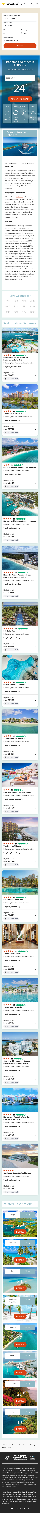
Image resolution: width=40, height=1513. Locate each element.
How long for (25, 30)
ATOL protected (11, 379)
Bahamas (19, 197)
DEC (32, 312)
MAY (7, 306)
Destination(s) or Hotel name (12, 15)
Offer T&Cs (6, 1445)
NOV (24, 312)
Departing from (8, 22)
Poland (26, 1509)
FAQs (10, 1447)
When (5, 30)
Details (20, 1231)
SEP (7, 312)
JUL (24, 306)
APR (32, 300)
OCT (16, 312)
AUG (32, 306)
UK (22, 1509)
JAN (7, 300)
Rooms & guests (8, 37)
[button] (20, 78)
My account (26, 4)
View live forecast (20, 99)
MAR (24, 300)
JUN (16, 306)
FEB (16, 300)
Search (20, 46)
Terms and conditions (20, 1445)
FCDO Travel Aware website (28, 1499)
